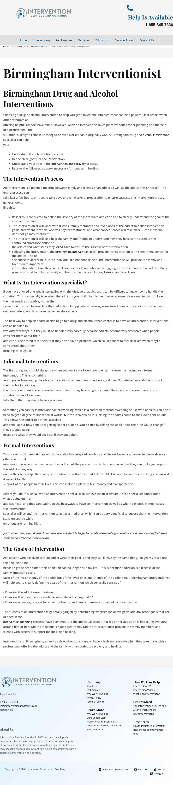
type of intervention (29, 454)
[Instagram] (157, 773)
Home (23, 40)
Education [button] (102, 40)
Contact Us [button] (147, 40)
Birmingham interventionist (74, 251)
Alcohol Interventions (145, 709)
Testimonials (94, 689)
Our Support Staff (97, 717)
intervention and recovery (69, 163)
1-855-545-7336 (159, 25)
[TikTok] (159, 769)
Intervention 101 (142, 685)
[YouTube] (141, 769)
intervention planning (18, 622)
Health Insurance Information (150, 725)
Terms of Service (96, 701)
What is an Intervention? (147, 693)
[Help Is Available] (130, 8)
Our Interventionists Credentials (105, 725)
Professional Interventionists (103, 721)
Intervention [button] (41, 40)
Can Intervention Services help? (151, 705)
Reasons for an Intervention (149, 729)
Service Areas (124, 40)
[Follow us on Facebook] (113, 769)
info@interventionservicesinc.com (19, 705)
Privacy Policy (94, 697)
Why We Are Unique (98, 693)
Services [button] (83, 40)
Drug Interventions (144, 713)
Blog (135, 733)
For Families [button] (64, 40)
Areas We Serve (95, 729)
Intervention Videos (144, 689)
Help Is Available (147, 17)
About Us (92, 685)
